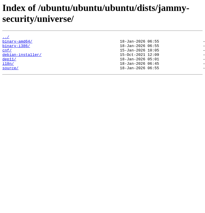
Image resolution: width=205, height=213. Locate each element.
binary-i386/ (16, 48)
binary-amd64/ (17, 43)
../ (5, 37)
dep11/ (9, 64)
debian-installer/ (22, 59)
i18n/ (8, 69)
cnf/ (7, 53)
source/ (10, 75)
